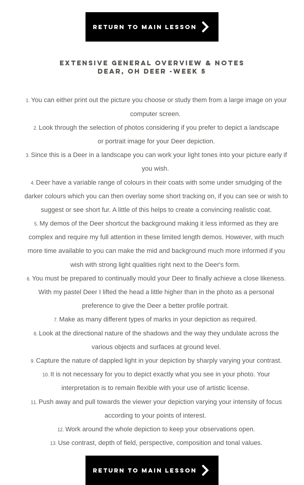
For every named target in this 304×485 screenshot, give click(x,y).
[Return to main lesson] (152, 27)
